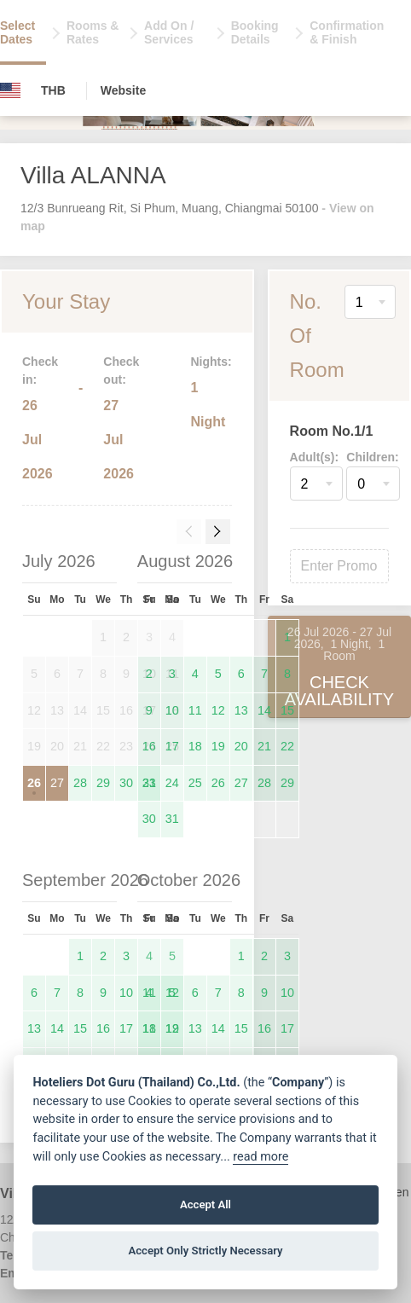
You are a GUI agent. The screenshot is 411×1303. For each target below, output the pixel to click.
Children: (372, 457)
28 (80, 783)
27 (57, 783)
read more (260, 1157)
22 (287, 746)
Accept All (205, 1204)
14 (264, 710)
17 (172, 746)
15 (287, 710)
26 (34, 783)
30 (126, 783)
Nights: (210, 361)
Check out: (121, 370)
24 (172, 783)
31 (172, 818)
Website (123, 90)
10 (172, 710)
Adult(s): (314, 457)
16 (149, 746)
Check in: (40, 370)
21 (264, 746)
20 (241, 746)
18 (195, 746)
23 (149, 783)
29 (103, 783)
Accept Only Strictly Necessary (205, 1250)
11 (195, 710)
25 (195, 783)
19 (218, 746)
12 (218, 710)
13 (241, 710)
